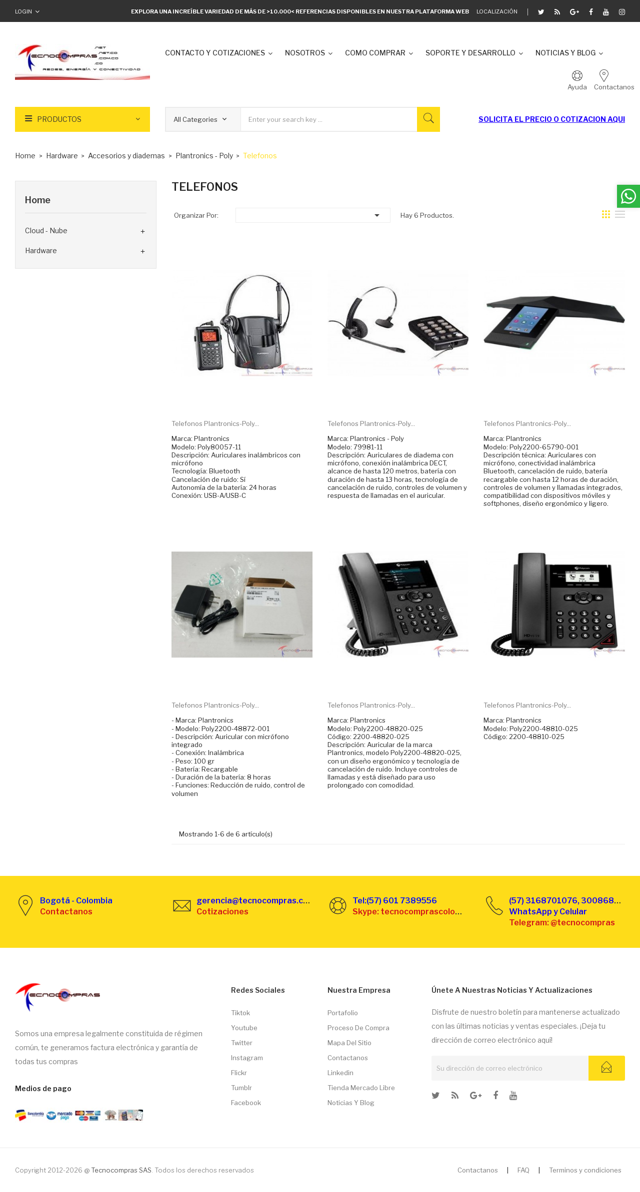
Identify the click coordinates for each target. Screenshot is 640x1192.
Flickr (239, 1073)
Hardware (41, 250)
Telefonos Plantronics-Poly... (215, 423)
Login (23, 11)
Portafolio (343, 1013)
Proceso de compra (359, 1028)
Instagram (247, 1058)
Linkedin (341, 1073)
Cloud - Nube (46, 230)
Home (37, 200)
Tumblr (241, 1088)
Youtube (244, 1028)
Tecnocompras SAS (121, 1170)
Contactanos (348, 1058)
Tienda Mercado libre (361, 1088)
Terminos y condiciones (585, 1170)
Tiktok (240, 1013)
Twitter (241, 1043)
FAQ (524, 1170)
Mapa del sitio (350, 1043)
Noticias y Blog (351, 1103)
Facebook (246, 1103)
